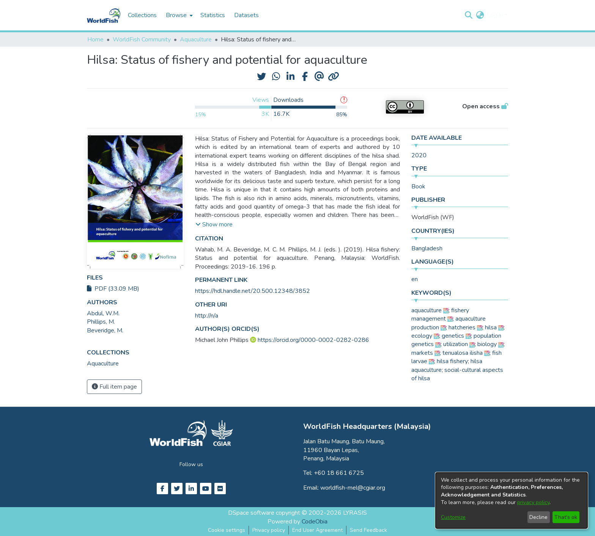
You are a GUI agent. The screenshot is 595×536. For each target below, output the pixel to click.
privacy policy (533, 502)
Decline (538, 517)
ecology (421, 336)
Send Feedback (368, 530)
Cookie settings (226, 530)
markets (422, 353)
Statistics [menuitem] (212, 15)
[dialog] (511, 500)
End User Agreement (317, 530)
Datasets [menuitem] (246, 15)
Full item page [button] (114, 387)
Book (418, 186)
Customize (453, 517)
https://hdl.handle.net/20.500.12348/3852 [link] (252, 291)
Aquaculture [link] (196, 39)
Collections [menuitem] (142, 15)
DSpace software (251, 513)
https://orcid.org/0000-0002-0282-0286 (313, 340)
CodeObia (314, 521)
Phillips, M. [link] (101, 322)
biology (487, 344)
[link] (103, 363)
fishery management (440, 314)
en (414, 279)
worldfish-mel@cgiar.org (352, 488)
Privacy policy (268, 530)
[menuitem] (178, 15)
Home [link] (95, 39)
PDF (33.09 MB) (113, 289)
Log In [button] (496, 15)
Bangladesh (426, 248)
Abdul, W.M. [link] (103, 313)
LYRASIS (355, 513)
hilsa (491, 327)
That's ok (565, 517)
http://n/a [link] (206, 315)
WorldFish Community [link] (142, 39)
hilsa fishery (452, 361)
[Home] (103, 15)
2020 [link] (419, 155)
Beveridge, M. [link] (105, 330)
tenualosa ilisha (462, 353)
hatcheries (462, 327)
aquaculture (426, 310)
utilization (455, 344)
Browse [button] (176, 15)
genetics (453, 336)
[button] (468, 15)
